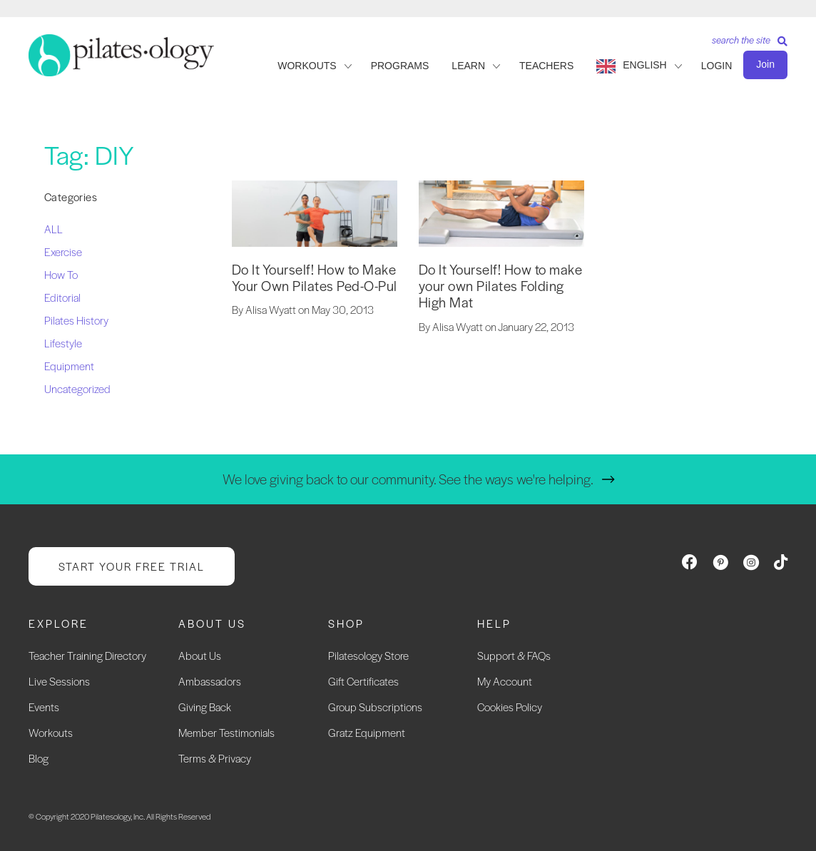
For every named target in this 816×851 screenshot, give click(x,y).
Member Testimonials (226, 732)
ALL (53, 228)
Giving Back (204, 706)
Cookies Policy (509, 706)
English (644, 65)
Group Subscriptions (375, 706)
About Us (199, 655)
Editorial (62, 297)
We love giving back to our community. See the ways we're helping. (408, 479)
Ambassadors (209, 680)
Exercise (63, 251)
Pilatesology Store (368, 655)
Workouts (51, 732)
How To (61, 274)
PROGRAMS (400, 65)
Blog (39, 757)
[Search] (744, 44)
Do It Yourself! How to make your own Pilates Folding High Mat (501, 286)
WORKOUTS (306, 65)
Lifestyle (63, 342)
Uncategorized (77, 388)
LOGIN (717, 65)
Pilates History (76, 319)
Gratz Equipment (366, 732)
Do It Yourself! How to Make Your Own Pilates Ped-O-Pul (314, 277)
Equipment (69, 365)
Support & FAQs (514, 655)
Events (44, 706)
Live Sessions (59, 680)
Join (765, 64)
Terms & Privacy (214, 757)
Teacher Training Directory (87, 655)
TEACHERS (546, 65)
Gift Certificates (363, 680)
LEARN (468, 65)
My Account (504, 680)
